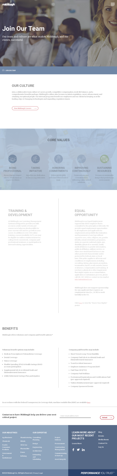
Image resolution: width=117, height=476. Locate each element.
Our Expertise (42, 430)
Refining (24, 456)
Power (23, 452)
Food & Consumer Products (6, 445)
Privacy (36, 472)
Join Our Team (11, 70)
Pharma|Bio (25, 449)
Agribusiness (7, 435)
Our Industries (12, 430)
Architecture (38, 449)
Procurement (60, 441)
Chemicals (6, 439)
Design (36, 441)
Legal (42, 472)
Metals (23, 439)
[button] (113, 5)
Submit (103, 415)
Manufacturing (26, 435)
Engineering (38, 445)
